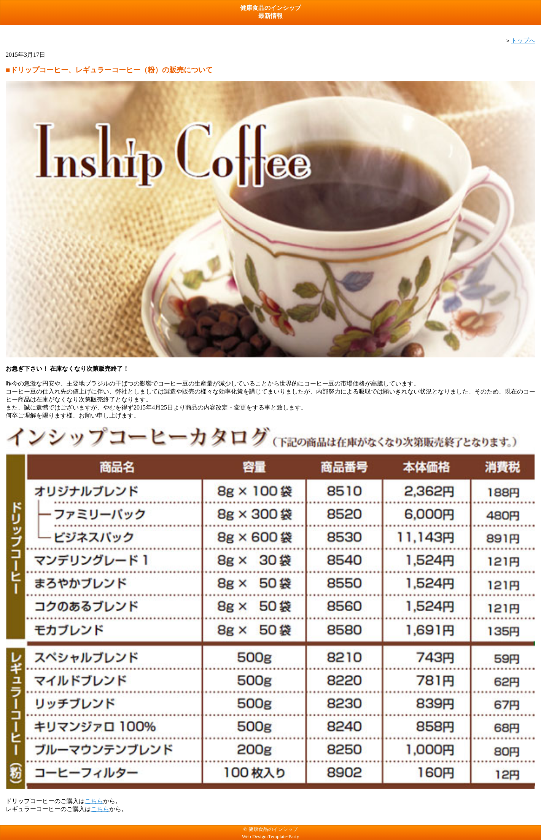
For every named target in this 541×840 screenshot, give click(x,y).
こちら (94, 801)
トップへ (523, 40)
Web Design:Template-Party (270, 836)
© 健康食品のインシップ (270, 829)
